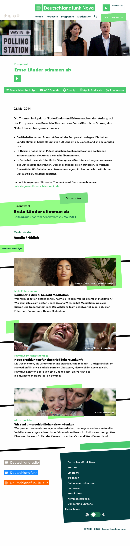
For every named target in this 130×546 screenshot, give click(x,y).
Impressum (74, 488)
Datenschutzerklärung (81, 482)
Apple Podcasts (90, 90)
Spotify (69, 90)
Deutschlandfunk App (21, 90)
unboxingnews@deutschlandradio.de (36, 186)
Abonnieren (115, 90)
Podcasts (52, 16)
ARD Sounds (49, 90)
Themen (38, 16)
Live (106, 17)
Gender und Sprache (80, 503)
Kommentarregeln (79, 498)
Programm (67, 16)
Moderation (84, 16)
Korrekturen (75, 493)
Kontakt (72, 467)
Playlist (115, 17)
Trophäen (73, 477)
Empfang (73, 472)
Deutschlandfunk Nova (82, 462)
